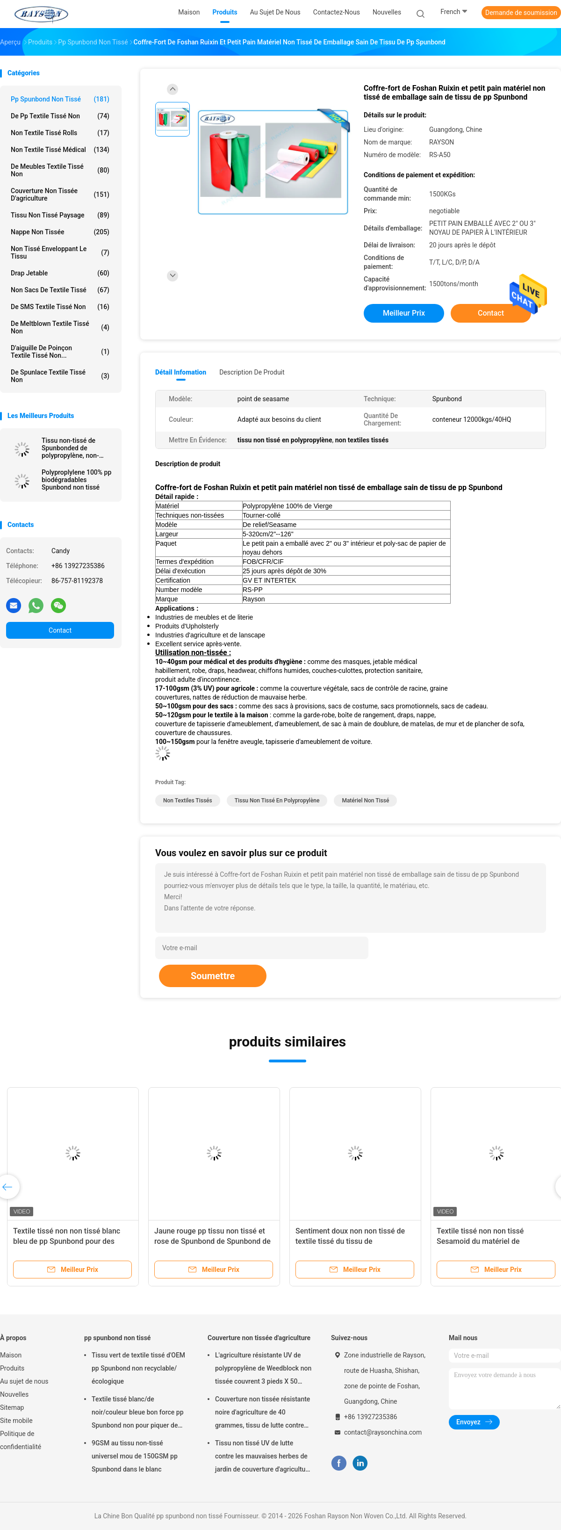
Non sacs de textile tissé (60, 290)
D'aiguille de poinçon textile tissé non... (60, 351)
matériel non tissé (365, 800)
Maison (11, 1355)
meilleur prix (404, 313)
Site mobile (16, 1420)
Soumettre (213, 976)
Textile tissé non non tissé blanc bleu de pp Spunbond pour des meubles (66, 1241)
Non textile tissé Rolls (60, 132)
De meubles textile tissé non (60, 170)
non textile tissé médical (60, 149)
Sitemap (12, 1407)
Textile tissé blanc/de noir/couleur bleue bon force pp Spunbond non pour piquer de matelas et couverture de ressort (139, 1413)
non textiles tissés (187, 800)
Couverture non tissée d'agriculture (60, 194)
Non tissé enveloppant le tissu (60, 252)
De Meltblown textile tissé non (60, 327)
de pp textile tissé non (60, 116)
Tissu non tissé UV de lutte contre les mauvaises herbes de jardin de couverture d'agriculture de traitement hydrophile (263, 1457)
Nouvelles (14, 1394)
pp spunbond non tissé (60, 99)
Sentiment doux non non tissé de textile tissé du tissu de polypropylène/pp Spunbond (350, 1241)
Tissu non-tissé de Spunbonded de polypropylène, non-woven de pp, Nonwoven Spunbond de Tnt (77, 448)
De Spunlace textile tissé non (60, 375)
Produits (12, 1368)
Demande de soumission (521, 12)
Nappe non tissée (60, 232)
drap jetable (60, 273)
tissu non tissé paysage (60, 215)
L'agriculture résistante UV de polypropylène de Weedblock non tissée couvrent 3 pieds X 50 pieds (263, 1369)
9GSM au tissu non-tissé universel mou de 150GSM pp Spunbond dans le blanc (135, 1456)
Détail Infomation (180, 372)
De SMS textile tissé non (60, 306)
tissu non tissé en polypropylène (277, 800)
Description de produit (251, 372)
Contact (60, 630)
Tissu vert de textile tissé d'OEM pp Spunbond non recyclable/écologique (138, 1368)
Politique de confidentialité (20, 1440)
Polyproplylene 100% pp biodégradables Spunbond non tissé (76, 480)
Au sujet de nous (24, 1381)
